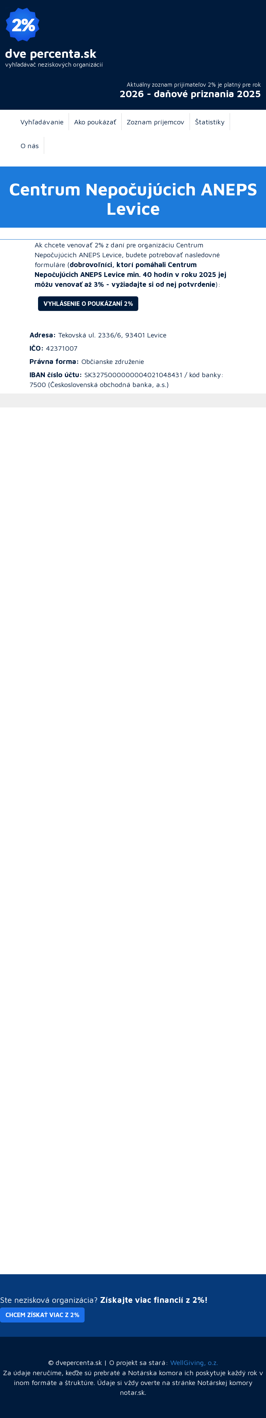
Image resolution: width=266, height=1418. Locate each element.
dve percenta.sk (51, 53)
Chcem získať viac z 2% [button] (42, 1314)
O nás (29, 145)
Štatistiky (210, 122)
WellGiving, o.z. (194, 1362)
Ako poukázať (95, 122)
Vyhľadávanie (42, 122)
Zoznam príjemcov (155, 122)
